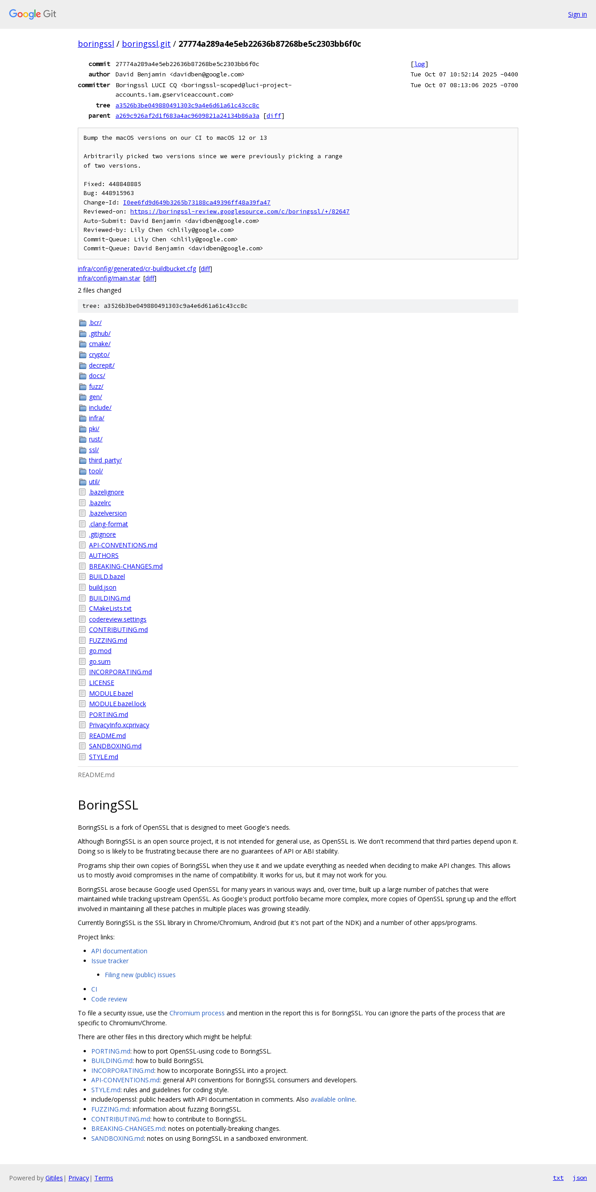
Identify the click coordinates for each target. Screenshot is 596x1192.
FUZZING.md (108, 640)
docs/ (97, 375)
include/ (100, 407)
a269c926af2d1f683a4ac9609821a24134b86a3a (187, 115)
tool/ (96, 471)
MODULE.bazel (111, 693)
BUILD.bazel (107, 576)
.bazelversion (108, 513)
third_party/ (105, 460)
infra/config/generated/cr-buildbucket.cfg (137, 268)
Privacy (78, 1178)
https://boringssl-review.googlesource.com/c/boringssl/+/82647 (240, 211)
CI (94, 989)
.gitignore (102, 534)
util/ (94, 481)
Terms (103, 1178)
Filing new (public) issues (140, 974)
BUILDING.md (109, 598)
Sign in (577, 14)
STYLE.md (103, 756)
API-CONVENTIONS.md (123, 545)
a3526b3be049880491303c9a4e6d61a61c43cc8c (187, 105)
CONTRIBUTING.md (118, 629)
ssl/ (94, 449)
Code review (109, 999)
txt (558, 1178)
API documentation (119, 951)
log (419, 64)
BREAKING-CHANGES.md (126, 566)
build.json (102, 587)
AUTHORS (104, 555)
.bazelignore (106, 492)
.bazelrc (100, 502)
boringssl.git (146, 43)
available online (333, 1099)
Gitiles (54, 1178)
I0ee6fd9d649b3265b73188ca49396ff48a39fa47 (197, 202)
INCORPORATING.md (120, 671)
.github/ (100, 333)
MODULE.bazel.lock (117, 703)
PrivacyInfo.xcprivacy (119, 725)
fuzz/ (96, 386)
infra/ (96, 418)
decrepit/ (102, 365)
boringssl (96, 43)
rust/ (95, 439)
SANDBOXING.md (115, 746)
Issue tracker (110, 960)
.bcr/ (95, 322)
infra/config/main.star (109, 278)
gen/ (95, 396)
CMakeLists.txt (110, 608)
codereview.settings (118, 619)
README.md (107, 735)
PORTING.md (108, 714)
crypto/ (99, 354)
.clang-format (108, 524)
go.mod (100, 650)
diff (274, 115)
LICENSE (101, 682)
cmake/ (100, 343)
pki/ (94, 428)
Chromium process (197, 1013)
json (580, 1178)
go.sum (100, 661)
